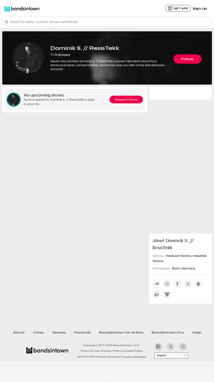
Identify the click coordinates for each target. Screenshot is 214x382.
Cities (38, 332)
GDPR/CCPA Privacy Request (99, 356)
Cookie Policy (133, 350)
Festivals (82, 332)
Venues (59, 332)
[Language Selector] (171, 355)
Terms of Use (90, 350)
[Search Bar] (107, 22)
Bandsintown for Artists (121, 332)
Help (196, 332)
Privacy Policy (112, 350)
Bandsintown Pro (168, 332)
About (19, 332)
